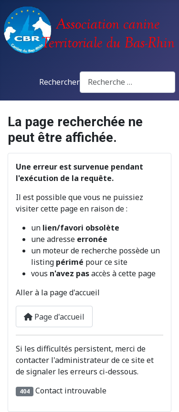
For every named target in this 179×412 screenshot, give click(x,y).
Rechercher (59, 82)
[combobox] (127, 82)
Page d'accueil (54, 317)
